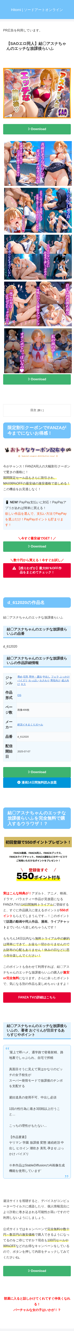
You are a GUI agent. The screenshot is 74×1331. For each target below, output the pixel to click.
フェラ (55, 676)
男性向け (55, 680)
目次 (33, 410)
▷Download (37, 129)
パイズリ (22, 680)
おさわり (44, 680)
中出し (46, 676)
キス (23, 684)
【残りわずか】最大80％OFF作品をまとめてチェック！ (36, 570)
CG (19, 695)
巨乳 (25, 676)
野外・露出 (35, 676)
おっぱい (33, 680)
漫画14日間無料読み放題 (36, 782)
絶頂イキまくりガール (30, 724)
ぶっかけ (64, 676)
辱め (19, 676)
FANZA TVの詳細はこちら (37, 997)
